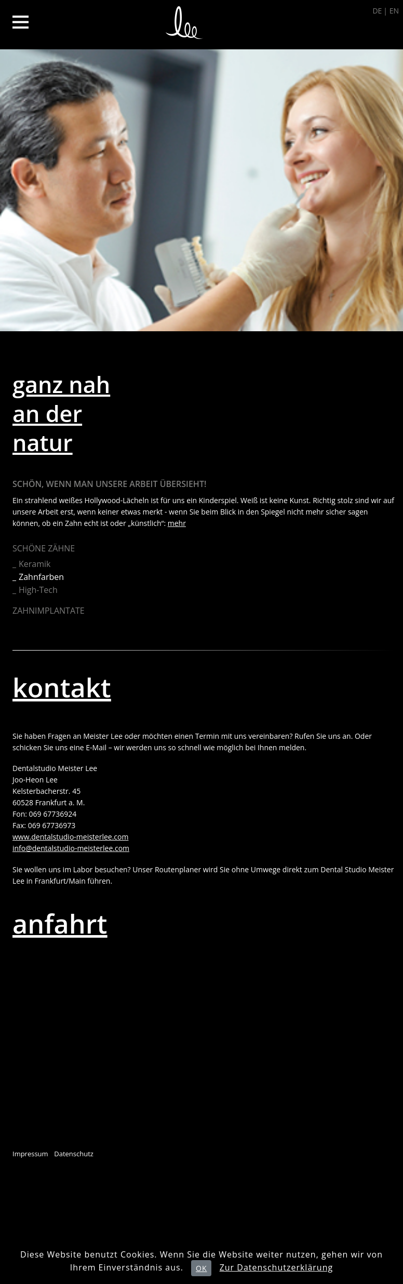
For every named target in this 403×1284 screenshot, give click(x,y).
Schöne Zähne (43, 548)
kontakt (61, 687)
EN (394, 11)
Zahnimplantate (48, 610)
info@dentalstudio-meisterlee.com (70, 848)
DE (377, 11)
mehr (177, 523)
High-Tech (38, 590)
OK (201, 1268)
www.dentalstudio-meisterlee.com (70, 837)
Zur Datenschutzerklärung (276, 1267)
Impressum (30, 1153)
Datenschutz (73, 1153)
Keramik (34, 564)
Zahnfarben (41, 577)
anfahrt (59, 923)
